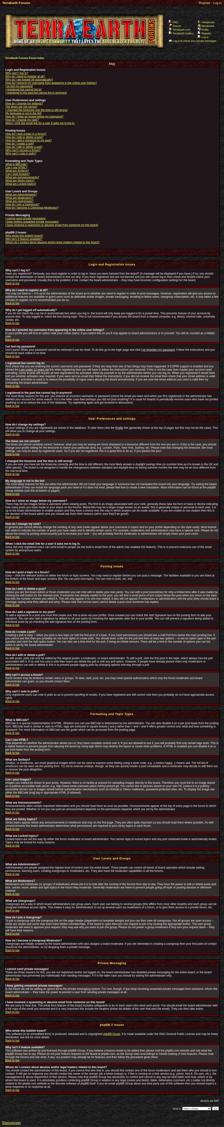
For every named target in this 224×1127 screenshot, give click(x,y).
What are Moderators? (19, 198)
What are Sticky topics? (20, 180)
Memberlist (206, 26)
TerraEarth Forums (16, 3)
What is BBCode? (16, 164)
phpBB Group (111, 1034)
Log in (217, 3)
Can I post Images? (17, 174)
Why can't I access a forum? (22, 150)
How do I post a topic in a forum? (25, 134)
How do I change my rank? (22, 120)
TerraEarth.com (179, 29)
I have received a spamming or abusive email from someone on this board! (51, 225)
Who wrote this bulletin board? (24, 235)
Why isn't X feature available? (23, 239)
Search (175, 26)
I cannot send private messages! (25, 218)
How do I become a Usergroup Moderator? (31, 207)
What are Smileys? (17, 170)
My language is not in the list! (23, 113)
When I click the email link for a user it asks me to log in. (40, 123)
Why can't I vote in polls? (20, 153)
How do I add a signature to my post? (28, 140)
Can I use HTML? (16, 167)
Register (204, 3)
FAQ (173, 22)
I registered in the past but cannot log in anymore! (36, 92)
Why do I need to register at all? (25, 76)
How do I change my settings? (24, 103)
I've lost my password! (19, 86)
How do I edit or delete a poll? (24, 147)
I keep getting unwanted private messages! (32, 221)
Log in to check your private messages (193, 40)
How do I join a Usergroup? (22, 204)
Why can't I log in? (16, 73)
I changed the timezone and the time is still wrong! (36, 110)
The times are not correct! (21, 106)
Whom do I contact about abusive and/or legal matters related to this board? (52, 242)
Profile (203, 29)
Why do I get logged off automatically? (29, 79)
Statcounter (11, 1123)
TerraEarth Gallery (181, 33)
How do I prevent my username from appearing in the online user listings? (51, 83)
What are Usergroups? (19, 201)
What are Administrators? (21, 194)
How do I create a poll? (19, 143)
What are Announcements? (22, 177)
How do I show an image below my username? (34, 116)
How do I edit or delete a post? (24, 137)
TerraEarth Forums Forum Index (24, 58)
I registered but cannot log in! (23, 89)
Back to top (12, 283)
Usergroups (206, 22)
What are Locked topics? (20, 184)
